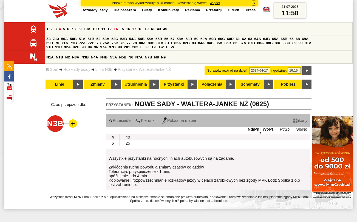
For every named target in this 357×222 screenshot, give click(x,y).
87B (251, 43)
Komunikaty (168, 10)
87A (242, 43)
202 (135, 47)
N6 (131, 57)
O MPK (234, 10)
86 (235, 43)
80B (151, 43)
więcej (215, 3)
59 (196, 39)
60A (203, 39)
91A (308, 43)
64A (257, 39)
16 (128, 29)
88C (278, 43)
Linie (59, 84)
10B (95, 29)
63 (250, 39)
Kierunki (145, 120)
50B (73, 39)
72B (91, 43)
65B (284, 39)
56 (166, 39)
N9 (163, 57)
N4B (104, 57)
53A (106, 39)
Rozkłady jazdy (76, 69)
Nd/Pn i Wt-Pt (260, 129)
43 (159, 29)
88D (287, 43)
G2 (161, 47)
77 (129, 43)
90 (301, 43)
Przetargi (214, 10)
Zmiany (97, 84)
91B (49, 47)
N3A (76, 57)
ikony (300, 120)
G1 (154, 47)
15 (122, 29)
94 (90, 47)
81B (168, 43)
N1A (50, 57)
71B (73, 43)
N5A (113, 57)
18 (140, 29)
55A (150, 39)
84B (210, 43)
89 (294, 43)
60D (230, 39)
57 (173, 39)
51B (90, 39)
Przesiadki (120, 120)
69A (305, 39)
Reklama (192, 10)
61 (238, 39)
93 (84, 47)
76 (122, 43)
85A (219, 43)
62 (244, 39)
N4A (94, 57)
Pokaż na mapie (179, 120)
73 (99, 43)
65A (275, 39)
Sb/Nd (301, 129)
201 (127, 47)
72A (82, 43)
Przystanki (174, 84)
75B (115, 43)
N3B (85, 57)
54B (141, 39)
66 (292, 39)
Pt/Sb (285, 129)
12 (109, 29)
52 (99, 39)
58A (180, 39)
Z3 (48, 39)
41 (153, 29)
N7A (139, 57)
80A (142, 43)
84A (201, 43)
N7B (148, 57)
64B (266, 39)
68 (298, 39)
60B (212, 39)
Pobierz (288, 84)
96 (96, 47)
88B (269, 43)
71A (64, 43)
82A (177, 43)
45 (165, 29)
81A (160, 43)
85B (228, 43)
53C (114, 39)
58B (188, 39)
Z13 (56, 39)
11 (103, 29)
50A (64, 39)
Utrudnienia (135, 84)
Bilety (147, 10)
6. (141, 47)
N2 (67, 57)
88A (260, 43)
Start (52, 69)
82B (186, 43)
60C (221, 39)
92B (76, 47)
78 (135, 43)
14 (116, 29)
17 (134, 29)
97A (103, 47)
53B (123, 39)
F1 (148, 47)
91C (58, 47)
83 (194, 43)
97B (112, 47)
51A (82, 39)
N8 (156, 57)
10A (87, 29)
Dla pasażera (125, 10)
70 (57, 43)
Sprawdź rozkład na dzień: (227, 70)
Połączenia (212, 84)
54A (132, 39)
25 (128, 143)
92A (67, 47)
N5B (122, 57)
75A (106, 43)
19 (146, 29)
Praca (251, 10)
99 (120, 47)
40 (128, 137)
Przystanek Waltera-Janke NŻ (144, 69)
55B (158, 39)
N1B (59, 57)
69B (49, 43)
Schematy (249, 84)
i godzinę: (279, 70)
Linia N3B (104, 69)
